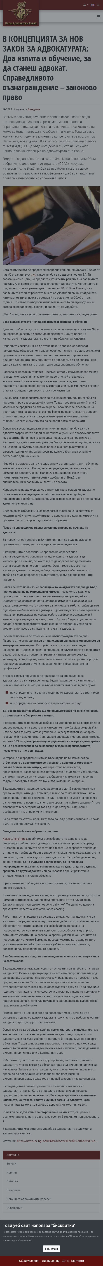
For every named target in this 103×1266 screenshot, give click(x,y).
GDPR (65, 1261)
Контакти (77, 1261)
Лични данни (51, 1261)
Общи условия (29, 1261)
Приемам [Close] (51, 1248)
